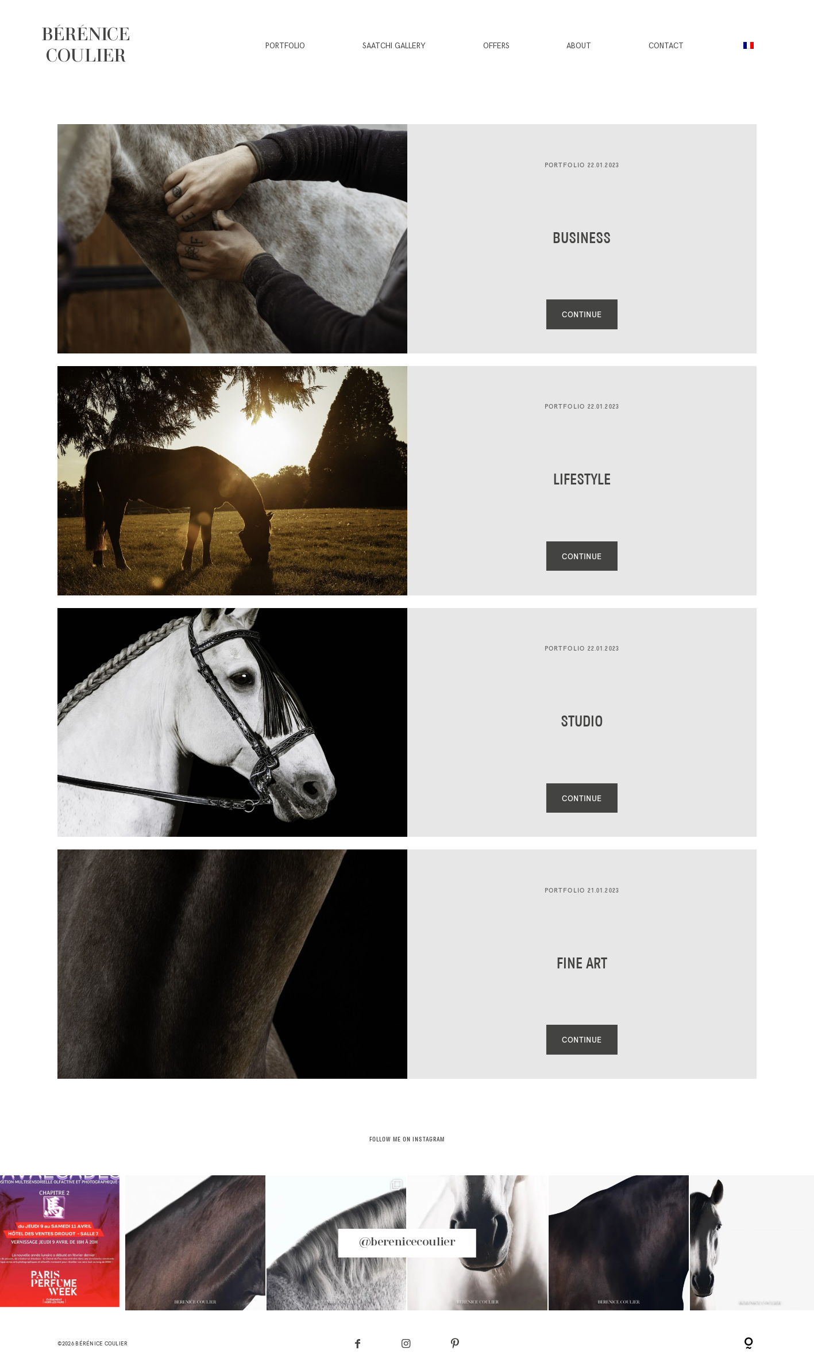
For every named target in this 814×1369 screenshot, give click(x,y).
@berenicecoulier (407, 1242)
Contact (666, 46)
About (578, 46)
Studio (582, 722)
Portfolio (285, 46)
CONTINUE (581, 314)
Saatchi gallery (394, 46)
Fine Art (582, 964)
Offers (496, 46)
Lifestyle (582, 480)
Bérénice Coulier (101, 1343)
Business (582, 239)
